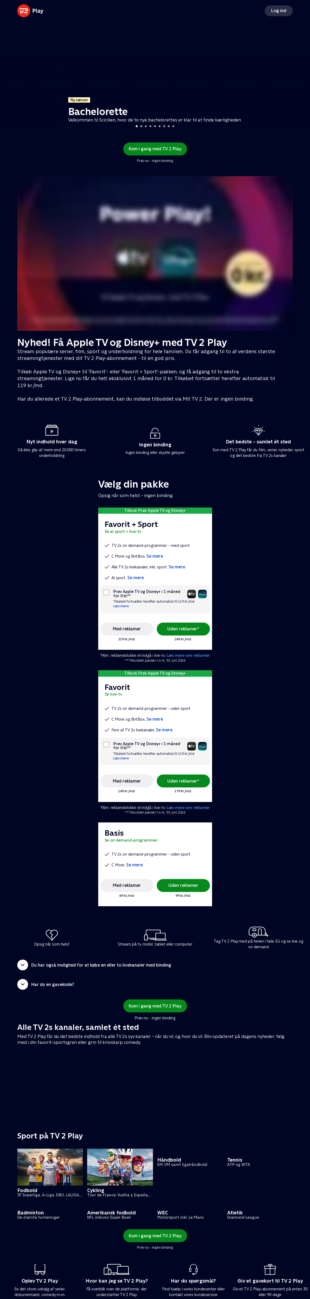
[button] (155, 965)
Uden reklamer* (183, 628)
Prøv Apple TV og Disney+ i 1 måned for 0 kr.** (146, 594)
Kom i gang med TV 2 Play (155, 148)
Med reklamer (127, 628)
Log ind (278, 10)
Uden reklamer (183, 885)
